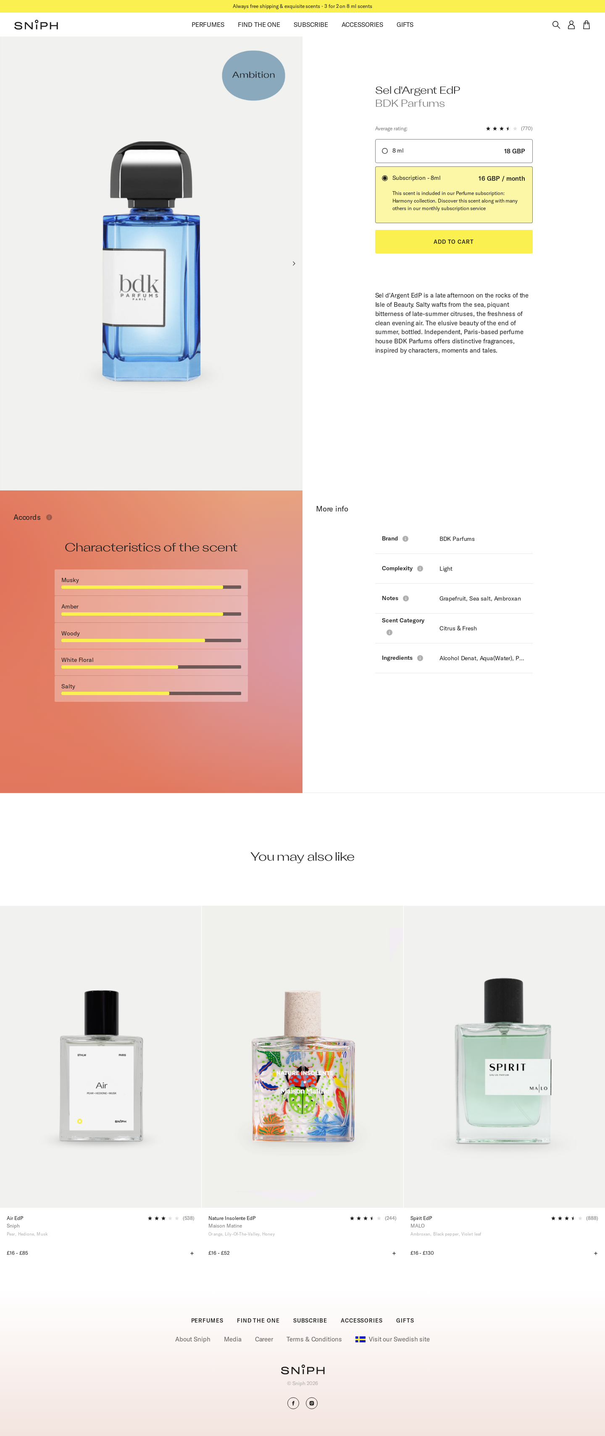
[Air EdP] (100, 1057)
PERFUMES (208, 25)
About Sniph (192, 1339)
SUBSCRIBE (311, 25)
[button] (36, 25)
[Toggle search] (556, 24)
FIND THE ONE (259, 25)
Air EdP (15, 1218)
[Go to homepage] (302, 1370)
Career (264, 1339)
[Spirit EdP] (504, 1057)
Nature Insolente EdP (231, 1218)
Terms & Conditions (314, 1339)
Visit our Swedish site (392, 1339)
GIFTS (405, 25)
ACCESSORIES (362, 25)
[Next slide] (293, 263)
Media (233, 1339)
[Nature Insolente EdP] (302, 1057)
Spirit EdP (421, 1218)
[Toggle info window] (49, 517)
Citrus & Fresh (458, 628)
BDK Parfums (457, 539)
